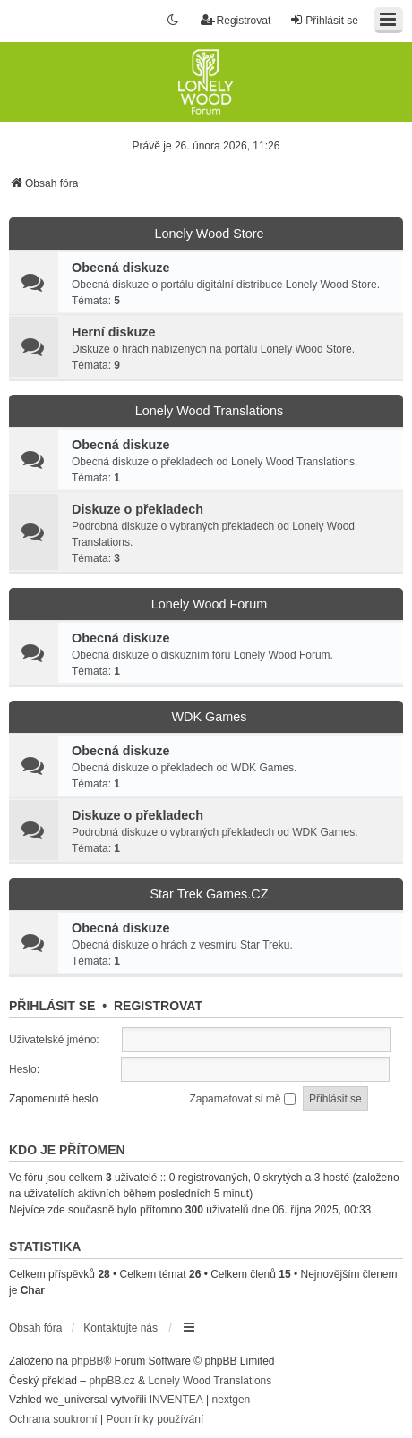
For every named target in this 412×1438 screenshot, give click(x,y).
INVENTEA (176, 1399)
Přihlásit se (52, 1006)
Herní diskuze (114, 332)
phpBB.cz (111, 1380)
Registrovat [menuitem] (236, 20)
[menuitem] (53, 1420)
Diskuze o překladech (137, 509)
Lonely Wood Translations (209, 411)
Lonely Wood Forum (209, 604)
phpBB (87, 1361)
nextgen (231, 1399)
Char (33, 1290)
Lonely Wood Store (208, 233)
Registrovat (158, 1006)
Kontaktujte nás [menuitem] (120, 1328)
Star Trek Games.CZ (209, 894)
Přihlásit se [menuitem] (323, 20)
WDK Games (209, 717)
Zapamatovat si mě (242, 1099)
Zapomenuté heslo (53, 1099)
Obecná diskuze (121, 267)
